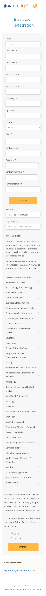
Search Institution (14, 183)
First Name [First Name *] (11, 50)
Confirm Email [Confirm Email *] (13, 148)
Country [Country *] (10, 122)
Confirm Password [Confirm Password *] (15, 171)
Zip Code (10, 110)
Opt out (16, 538)
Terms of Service (31, 586)
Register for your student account (19, 570)
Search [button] (23, 200)
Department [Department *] (12, 221)
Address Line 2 (12, 86)
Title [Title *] (8, 38)
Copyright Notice (15, 586)
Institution (10, 209)
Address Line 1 (12, 74)
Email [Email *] (9, 134)
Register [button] (23, 547)
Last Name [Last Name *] (11, 62)
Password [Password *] (11, 160)
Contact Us (35, 522)
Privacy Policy (21, 522)
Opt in (15, 533)
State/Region (12, 98)
